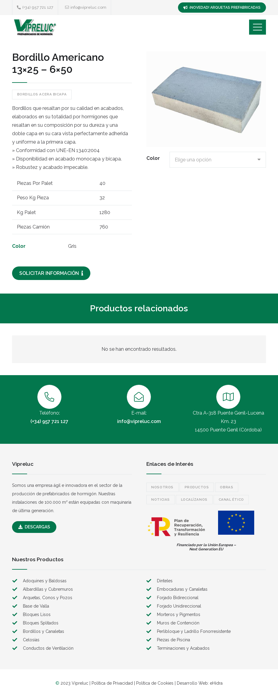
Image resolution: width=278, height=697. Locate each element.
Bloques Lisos (37, 614)
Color (153, 158)
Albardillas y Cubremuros (48, 589)
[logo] (35, 27)
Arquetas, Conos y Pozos (47, 597)
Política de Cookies (154, 683)
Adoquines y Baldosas (45, 580)
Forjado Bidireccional (177, 597)
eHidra (216, 683)
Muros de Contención (178, 623)
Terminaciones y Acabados (183, 648)
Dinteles (165, 580)
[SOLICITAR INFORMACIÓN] (51, 273)
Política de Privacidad (112, 683)
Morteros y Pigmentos (178, 614)
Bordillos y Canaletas (43, 631)
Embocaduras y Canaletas (182, 589)
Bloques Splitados (40, 623)
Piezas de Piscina (173, 639)
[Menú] (257, 27)
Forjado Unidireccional (179, 606)
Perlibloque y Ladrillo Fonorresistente (194, 631)
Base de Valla (36, 606)
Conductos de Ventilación (48, 648)
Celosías (31, 639)
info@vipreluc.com (139, 421)
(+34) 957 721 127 (49, 421)
